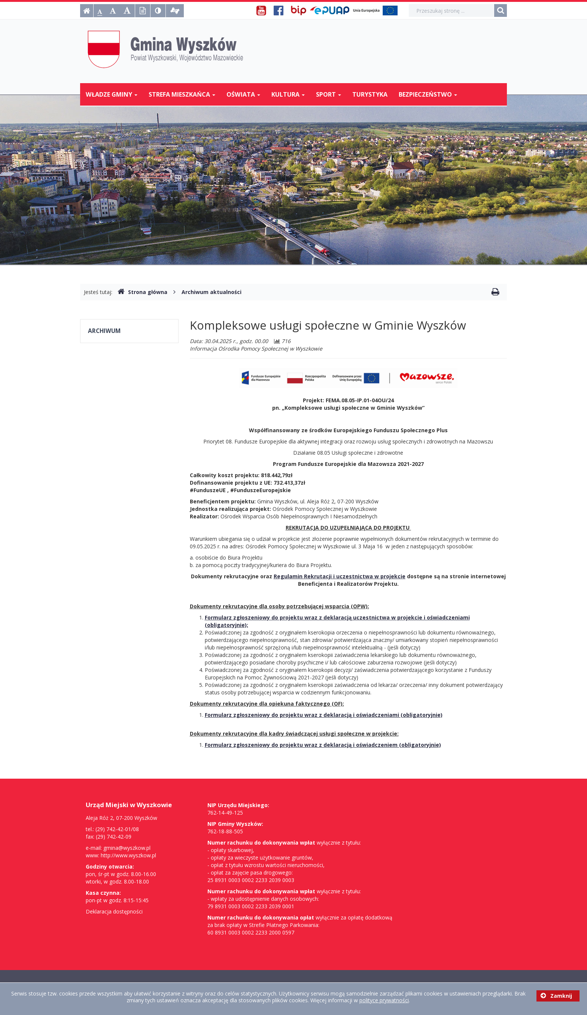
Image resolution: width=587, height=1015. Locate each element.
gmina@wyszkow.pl (126, 847)
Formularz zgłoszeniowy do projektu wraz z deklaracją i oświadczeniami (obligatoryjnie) (323, 714)
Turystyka (369, 94)
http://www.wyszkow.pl (128, 855)
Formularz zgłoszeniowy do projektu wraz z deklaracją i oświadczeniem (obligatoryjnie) (323, 744)
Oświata (243, 94)
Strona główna (142, 292)
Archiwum (104, 331)
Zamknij (556, 995)
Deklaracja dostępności (114, 911)
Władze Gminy (111, 94)
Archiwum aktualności (211, 292)
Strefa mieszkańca (182, 94)
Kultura (288, 94)
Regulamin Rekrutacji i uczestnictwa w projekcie (339, 576)
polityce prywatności (384, 1000)
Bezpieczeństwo (428, 94)
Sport (328, 94)
